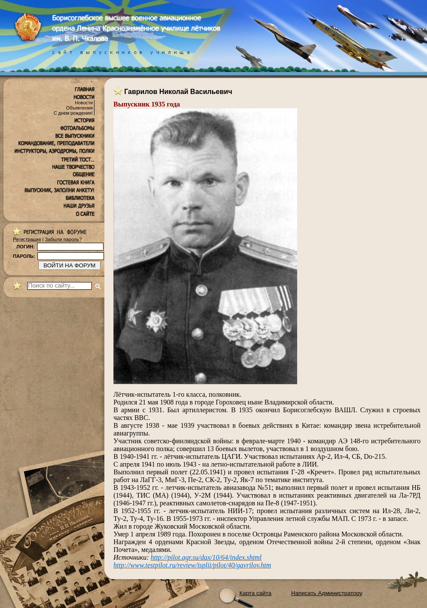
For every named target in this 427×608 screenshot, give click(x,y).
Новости (84, 102)
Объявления (79, 107)
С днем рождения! (73, 113)
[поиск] (59, 286)
